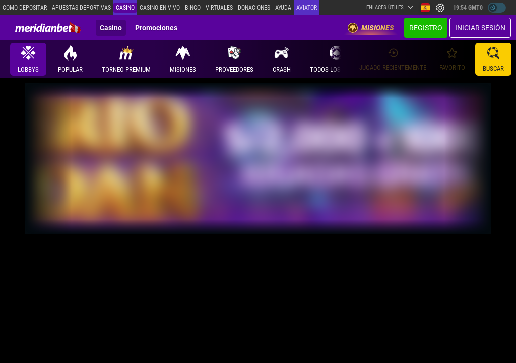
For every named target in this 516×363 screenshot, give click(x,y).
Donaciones (254, 7)
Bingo (193, 7)
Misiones (371, 28)
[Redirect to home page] (48, 27)
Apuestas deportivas (81, 7)
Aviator (306, 7)
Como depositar (25, 7)
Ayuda (283, 7)
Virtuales (219, 7)
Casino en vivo (160, 7)
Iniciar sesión (480, 28)
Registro (425, 28)
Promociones (156, 28)
